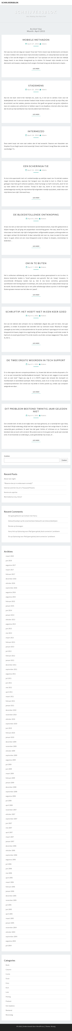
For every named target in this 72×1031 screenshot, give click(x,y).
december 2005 (11, 896)
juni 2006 (9, 869)
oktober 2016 (10, 583)
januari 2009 (10, 783)
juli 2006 (8, 864)
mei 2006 (9, 873)
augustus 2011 (11, 674)
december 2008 (11, 787)
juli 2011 (8, 678)
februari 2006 (10, 887)
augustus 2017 (11, 565)
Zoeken (7, 456)
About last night (10, 479)
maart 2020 (10, 556)
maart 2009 (10, 773)
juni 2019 (9, 561)
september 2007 (11, 819)
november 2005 (11, 900)
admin (44, 44)
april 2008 (9, 805)
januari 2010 (10, 737)
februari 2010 (10, 733)
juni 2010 (9, 728)
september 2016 (11, 588)
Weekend (9, 1010)
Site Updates (10, 1006)
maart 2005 (10, 918)
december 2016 (11, 579)
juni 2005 (9, 909)
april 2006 (9, 878)
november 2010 (11, 715)
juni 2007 (9, 823)
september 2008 (11, 792)
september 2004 (11, 936)
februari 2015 (10, 601)
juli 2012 (8, 651)
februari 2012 (10, 656)
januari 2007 (10, 841)
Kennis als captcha (10, 492)
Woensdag (9, 1015)
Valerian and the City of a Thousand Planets (19, 488)
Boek (7, 965)
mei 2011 (9, 687)
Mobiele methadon (36, 39)
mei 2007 (9, 828)
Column (8, 969)
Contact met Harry (30, 516)
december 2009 (11, 742)
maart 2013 (10, 638)
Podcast (8, 1001)
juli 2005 (8, 905)
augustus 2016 (11, 592)
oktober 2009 (10, 751)
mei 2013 (9, 633)
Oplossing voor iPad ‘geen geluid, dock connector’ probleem (38, 531)
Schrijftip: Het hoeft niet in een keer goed (36, 311)
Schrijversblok (10, 2)
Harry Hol (11, 531)
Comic (8, 974)
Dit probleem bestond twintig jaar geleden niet (36, 410)
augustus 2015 (11, 597)
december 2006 (11, 846)
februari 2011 (10, 701)
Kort (7, 988)
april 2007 (9, 832)
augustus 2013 (11, 624)
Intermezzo (36, 131)
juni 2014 (9, 610)
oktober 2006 (10, 850)
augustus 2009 (11, 760)
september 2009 (11, 755)
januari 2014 (10, 615)
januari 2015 (10, 606)
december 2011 (11, 665)
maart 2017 (10, 570)
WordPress (40, 1026)
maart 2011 (10, 696)
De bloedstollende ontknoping (36, 214)
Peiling (8, 997)
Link (7, 992)
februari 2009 (10, 778)
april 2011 (9, 692)
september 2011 (11, 669)
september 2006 (11, 855)
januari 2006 (10, 891)
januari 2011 (10, 705)
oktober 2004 (10, 932)
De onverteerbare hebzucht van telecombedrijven (39, 521)
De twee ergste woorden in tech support (36, 360)
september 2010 (11, 724)
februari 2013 (10, 642)
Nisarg (53, 1026)
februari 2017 (10, 574)
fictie (7, 978)
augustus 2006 (11, 860)
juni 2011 (9, 683)
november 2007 (11, 810)
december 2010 (11, 710)
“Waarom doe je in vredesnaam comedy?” (18, 483)
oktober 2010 (10, 719)
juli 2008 (8, 801)
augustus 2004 (11, 941)
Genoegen (19, 526)
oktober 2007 (10, 814)
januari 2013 (10, 647)
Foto (7, 983)
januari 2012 (10, 660)
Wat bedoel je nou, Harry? (13, 497)
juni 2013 (9, 628)
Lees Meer (37, 68)
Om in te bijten (36, 263)
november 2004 (11, 927)
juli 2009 (8, 764)
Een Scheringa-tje (36, 166)
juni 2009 (9, 769)
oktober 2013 (10, 619)
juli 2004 (8, 945)
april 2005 (9, 914)
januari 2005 (10, 923)
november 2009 (11, 746)
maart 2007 (10, 837)
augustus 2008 (11, 796)
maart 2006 (10, 882)
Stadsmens (36, 85)
